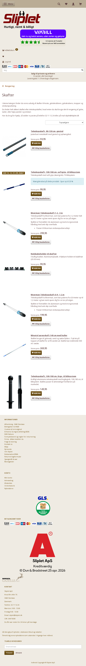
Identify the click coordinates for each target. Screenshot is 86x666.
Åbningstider (9, 462)
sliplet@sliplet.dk (15, 615)
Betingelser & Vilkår (11, 427)
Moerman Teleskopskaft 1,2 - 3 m (47, 213)
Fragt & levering (10, 442)
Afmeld (19, 653)
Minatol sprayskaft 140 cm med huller (49, 335)
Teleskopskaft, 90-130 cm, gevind (47, 131)
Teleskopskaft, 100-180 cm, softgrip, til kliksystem (55, 172)
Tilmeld (9, 653)
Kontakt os (8, 444)
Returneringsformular (12, 457)
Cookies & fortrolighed (13, 429)
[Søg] (82, 70)
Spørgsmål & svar (10, 459)
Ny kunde (8, 449)
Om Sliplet (8, 451)
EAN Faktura (9, 434)
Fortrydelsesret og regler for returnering (19, 437)
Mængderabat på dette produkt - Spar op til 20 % (53, 181)
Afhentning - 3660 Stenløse (14, 424)
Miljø (6, 447)
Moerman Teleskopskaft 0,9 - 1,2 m (47, 294)
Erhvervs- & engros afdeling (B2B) (16, 432)
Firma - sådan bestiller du (13, 439)
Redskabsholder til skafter (44, 253)
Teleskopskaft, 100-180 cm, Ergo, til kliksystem (53, 376)
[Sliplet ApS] (21, 19)
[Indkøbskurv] (43, 50)
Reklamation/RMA (11, 454)
